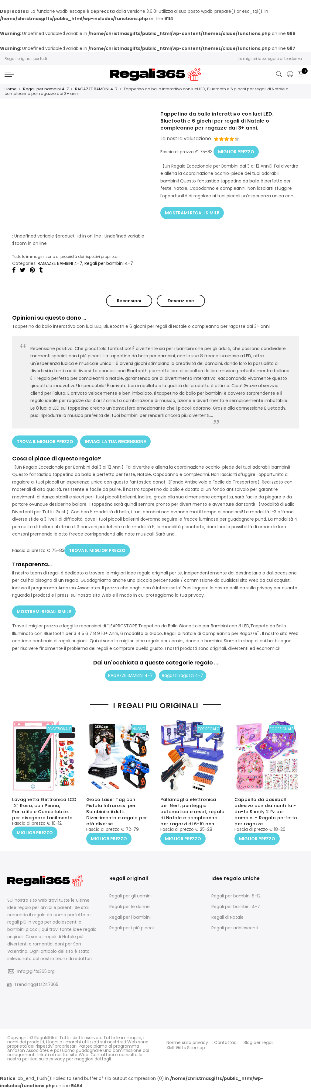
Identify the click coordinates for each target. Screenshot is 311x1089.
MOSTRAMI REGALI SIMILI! (192, 210)
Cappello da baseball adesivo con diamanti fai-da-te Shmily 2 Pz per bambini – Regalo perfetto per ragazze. (265, 812)
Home (11, 89)
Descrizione (181, 300)
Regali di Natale (227, 917)
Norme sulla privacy (187, 1042)
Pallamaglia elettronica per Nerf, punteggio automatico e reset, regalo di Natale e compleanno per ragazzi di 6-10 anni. (192, 812)
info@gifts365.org (36, 971)
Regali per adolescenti (234, 927)
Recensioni (129, 300)
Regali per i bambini (130, 917)
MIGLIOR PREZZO (236, 150)
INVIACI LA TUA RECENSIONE (116, 440)
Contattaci (226, 1042)
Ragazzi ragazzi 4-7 (182, 672)
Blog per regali (258, 1042)
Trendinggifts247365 (32, 984)
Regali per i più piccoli (132, 927)
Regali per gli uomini (130, 895)
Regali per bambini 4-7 (46, 89)
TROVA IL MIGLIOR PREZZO (45, 440)
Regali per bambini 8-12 (236, 895)
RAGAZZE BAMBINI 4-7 (96, 89)
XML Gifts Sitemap (185, 1046)
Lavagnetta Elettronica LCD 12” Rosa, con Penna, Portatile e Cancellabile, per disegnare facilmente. (44, 809)
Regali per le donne (129, 906)
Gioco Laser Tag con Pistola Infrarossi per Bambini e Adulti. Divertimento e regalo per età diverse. (116, 812)
